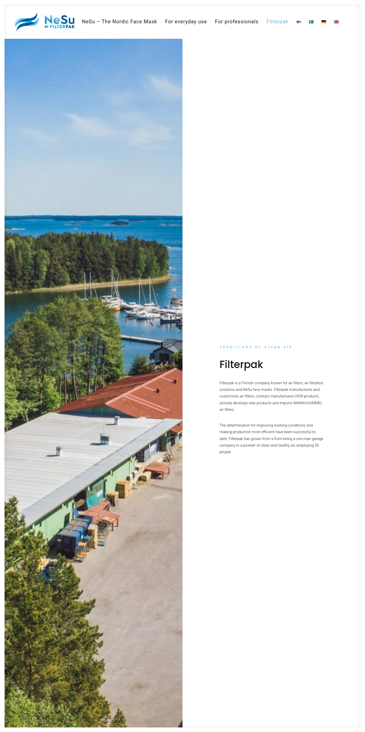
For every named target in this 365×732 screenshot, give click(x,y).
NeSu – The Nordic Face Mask (119, 22)
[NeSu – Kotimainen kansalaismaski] (44, 21)
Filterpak (277, 22)
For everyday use (186, 22)
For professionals (237, 22)
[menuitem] (119, 22)
